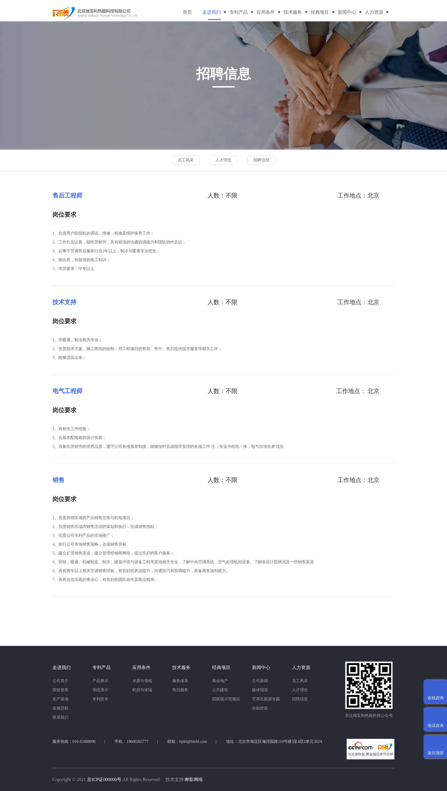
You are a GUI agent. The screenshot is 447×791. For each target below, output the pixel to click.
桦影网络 (194, 779)
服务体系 (180, 681)
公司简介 (60, 681)
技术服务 (293, 12)
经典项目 (320, 12)
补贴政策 (260, 708)
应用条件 (266, 12)
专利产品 (238, 12)
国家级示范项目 (226, 699)
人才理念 (223, 160)
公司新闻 (260, 681)
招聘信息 (261, 160)
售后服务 (180, 690)
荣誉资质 (60, 690)
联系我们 (60, 717)
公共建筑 (220, 690)
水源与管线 (142, 681)
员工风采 (186, 160)
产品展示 (100, 681)
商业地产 (220, 681)
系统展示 (100, 690)
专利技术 (100, 699)
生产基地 (60, 699)
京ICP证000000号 (104, 779)
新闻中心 (347, 12)
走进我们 (211, 12)
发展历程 (60, 708)
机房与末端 (142, 690)
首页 (187, 12)
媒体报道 (260, 690)
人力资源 (374, 12)
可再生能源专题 (266, 699)
